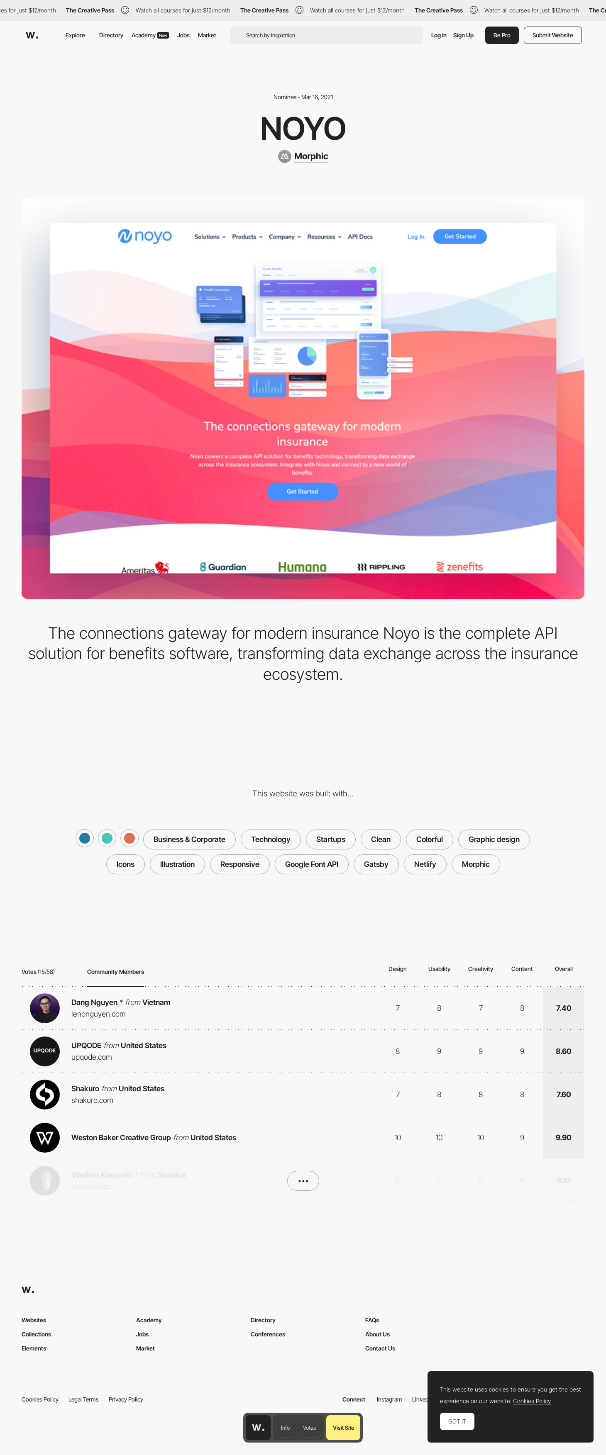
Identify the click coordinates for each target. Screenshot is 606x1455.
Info (285, 1427)
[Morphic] (303, 156)
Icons (125, 864)
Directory (111, 35)
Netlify (425, 864)
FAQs (372, 1320)
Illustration (177, 864)
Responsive (239, 864)
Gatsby (376, 864)
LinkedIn (422, 1399)
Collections (36, 1334)
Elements (34, 1348)
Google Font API (311, 864)
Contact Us (380, 1348)
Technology (271, 839)
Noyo (303, 128)
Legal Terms (83, 1399)
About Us (377, 1334)
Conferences (268, 1334)
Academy (150, 35)
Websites (34, 1320)
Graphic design (494, 839)
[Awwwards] (32, 35)
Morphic (476, 864)
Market (207, 35)
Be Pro (502, 35)
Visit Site (343, 1427)
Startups (330, 839)
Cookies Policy (40, 1399)
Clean (381, 839)
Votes (309, 1427)
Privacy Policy (126, 1399)
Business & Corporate (189, 839)
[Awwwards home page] (258, 1427)
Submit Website (553, 35)
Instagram (389, 1399)
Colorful (429, 839)
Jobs (183, 35)
